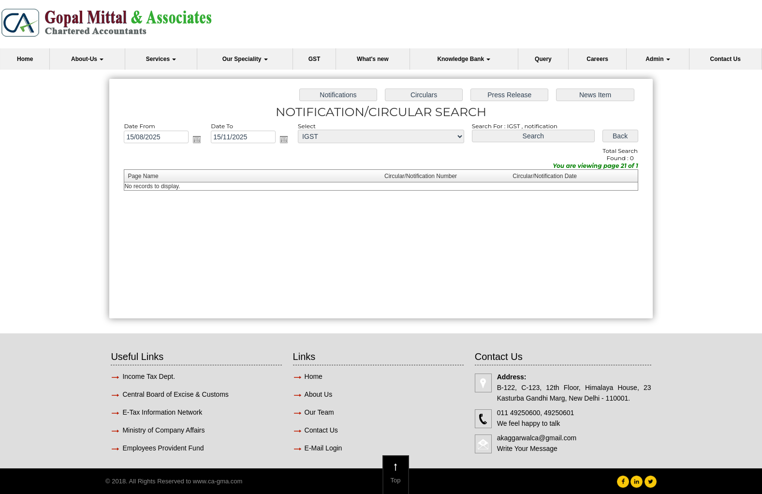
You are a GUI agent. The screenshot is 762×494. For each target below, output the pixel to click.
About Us (319, 394)
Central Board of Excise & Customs (175, 394)
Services (161, 59)
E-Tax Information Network (162, 412)
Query (543, 59)
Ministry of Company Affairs (163, 430)
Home (25, 59)
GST (314, 59)
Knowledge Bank (463, 59)
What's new (373, 59)
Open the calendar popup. (196, 139)
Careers (597, 59)
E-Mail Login (324, 448)
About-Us (87, 59)
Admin (657, 59)
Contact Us (725, 59)
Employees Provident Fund (163, 448)
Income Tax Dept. (148, 376)
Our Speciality (245, 59)
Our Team (319, 412)
